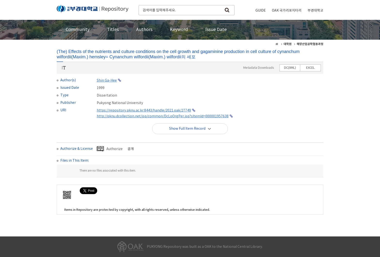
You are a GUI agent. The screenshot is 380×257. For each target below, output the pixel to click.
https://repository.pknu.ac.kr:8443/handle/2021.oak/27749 (144, 111)
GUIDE (260, 11)
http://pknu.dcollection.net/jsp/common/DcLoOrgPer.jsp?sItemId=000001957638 (163, 116)
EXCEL (310, 68)
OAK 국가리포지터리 (286, 11)
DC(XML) (290, 68)
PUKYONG (92, 9)
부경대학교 (315, 11)
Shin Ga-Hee (107, 81)
